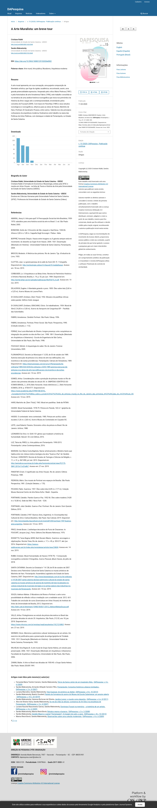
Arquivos (18, 13)
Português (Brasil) (123, 55)
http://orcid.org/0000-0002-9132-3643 (22, 53)
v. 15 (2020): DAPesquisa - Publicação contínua (44, 21)
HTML (95, 92)
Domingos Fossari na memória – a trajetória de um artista (82, 707)
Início (13, 21)
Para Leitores (121, 69)
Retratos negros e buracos (57, 712)
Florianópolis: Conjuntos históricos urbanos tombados (78, 687)
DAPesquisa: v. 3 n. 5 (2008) (79, 712)
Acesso (147, 2)
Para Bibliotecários (123, 77)
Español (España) (123, 51)
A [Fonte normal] (128, 29)
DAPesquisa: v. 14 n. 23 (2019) (28, 697)
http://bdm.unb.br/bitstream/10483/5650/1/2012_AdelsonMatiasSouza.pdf (40, 607)
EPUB (105, 92)
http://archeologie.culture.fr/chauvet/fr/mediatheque (43, 265)
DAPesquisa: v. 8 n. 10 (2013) (87, 692)
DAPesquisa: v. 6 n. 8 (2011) (97, 699)
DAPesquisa (15, 9)
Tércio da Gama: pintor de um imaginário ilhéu (75, 682)
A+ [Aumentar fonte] (123, 29)
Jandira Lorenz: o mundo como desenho (70, 699)
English (119, 47)
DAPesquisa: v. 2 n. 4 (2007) (26, 689)
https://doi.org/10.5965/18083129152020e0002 (33, 61)
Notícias (29, 13)
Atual (9, 13)
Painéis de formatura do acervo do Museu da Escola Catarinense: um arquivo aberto (77, 694)
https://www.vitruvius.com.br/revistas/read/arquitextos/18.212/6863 (37, 625)
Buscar (144, 13)
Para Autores (121, 73)
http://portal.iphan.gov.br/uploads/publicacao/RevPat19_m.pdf (35, 280)
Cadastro (138, 2)
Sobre (51, 13)
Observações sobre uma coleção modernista (64, 716)
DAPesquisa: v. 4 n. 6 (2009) (26, 709)
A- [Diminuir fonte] (134, 29)
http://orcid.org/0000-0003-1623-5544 (22, 44)
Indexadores (40, 13)
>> (16, 721)
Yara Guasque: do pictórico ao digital (61, 692)
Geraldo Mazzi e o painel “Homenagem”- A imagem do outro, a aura (57, 714)
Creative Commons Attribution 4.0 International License (38, 783)
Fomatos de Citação (87, 132)
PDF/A (84, 92)
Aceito (140, 805)
